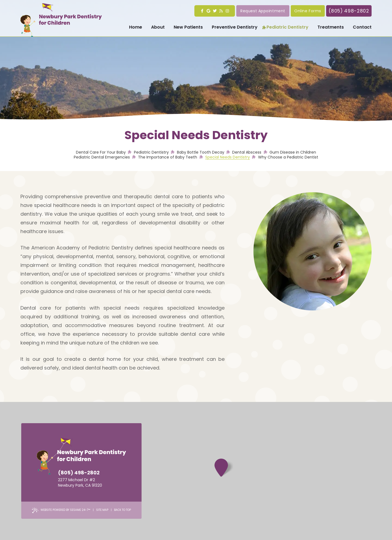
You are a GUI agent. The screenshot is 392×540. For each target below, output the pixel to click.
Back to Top (122, 510)
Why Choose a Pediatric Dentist (288, 157)
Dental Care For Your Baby (101, 152)
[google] (208, 11)
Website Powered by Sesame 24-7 (61, 510)
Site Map (102, 510)
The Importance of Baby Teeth (167, 157)
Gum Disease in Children (293, 152)
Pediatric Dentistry (151, 152)
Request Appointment (262, 11)
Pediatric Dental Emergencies (102, 157)
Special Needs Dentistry (227, 157)
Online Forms (307, 11)
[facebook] (202, 11)
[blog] (221, 11)
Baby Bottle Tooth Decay (200, 152)
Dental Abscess (246, 152)
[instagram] (227, 11)
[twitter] (215, 11)
